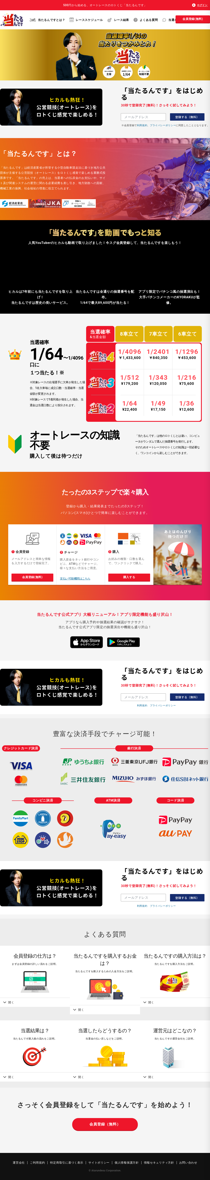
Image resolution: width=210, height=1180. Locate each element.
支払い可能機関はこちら (75, 578)
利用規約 (142, 125)
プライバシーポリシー (163, 125)
